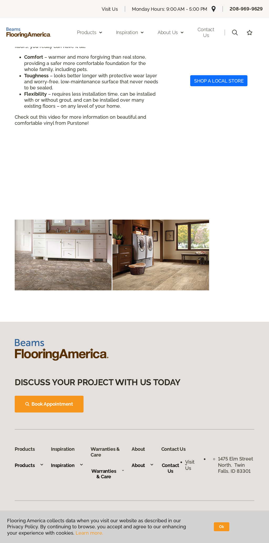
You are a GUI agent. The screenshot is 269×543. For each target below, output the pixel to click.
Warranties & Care (107, 474)
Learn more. (89, 533)
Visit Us (110, 9)
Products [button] (90, 32)
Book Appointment (49, 404)
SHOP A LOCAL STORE (219, 81)
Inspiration (67, 465)
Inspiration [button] (130, 32)
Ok (221, 527)
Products (29, 465)
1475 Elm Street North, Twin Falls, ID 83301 (235, 465)
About (143, 465)
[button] (235, 32)
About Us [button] (171, 32)
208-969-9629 (246, 9)
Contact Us (206, 32)
